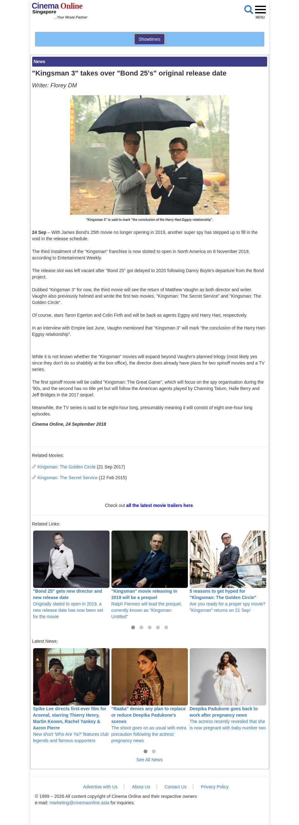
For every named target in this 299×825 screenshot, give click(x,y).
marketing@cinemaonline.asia (79, 802)
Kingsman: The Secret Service (68, 477)
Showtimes (149, 39)
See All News (149, 759)
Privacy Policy (215, 786)
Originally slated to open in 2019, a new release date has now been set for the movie (71, 575)
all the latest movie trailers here (159, 505)
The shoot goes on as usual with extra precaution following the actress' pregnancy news (149, 695)
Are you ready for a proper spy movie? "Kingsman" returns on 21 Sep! (228, 572)
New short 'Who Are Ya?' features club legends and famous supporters (71, 695)
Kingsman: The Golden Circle (67, 466)
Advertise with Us (100, 786)
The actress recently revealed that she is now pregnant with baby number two (228, 689)
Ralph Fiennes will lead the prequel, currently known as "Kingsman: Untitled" (149, 575)
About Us (141, 786)
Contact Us (176, 786)
